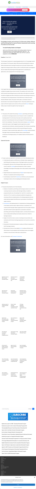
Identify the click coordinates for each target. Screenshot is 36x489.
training (13, 166)
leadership (18, 176)
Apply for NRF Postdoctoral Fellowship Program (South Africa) (15, 447)
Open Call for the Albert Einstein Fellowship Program (5, 291)
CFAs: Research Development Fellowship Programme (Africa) (14, 449)
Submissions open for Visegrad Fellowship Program (5, 305)
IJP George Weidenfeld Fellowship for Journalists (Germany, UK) (23, 306)
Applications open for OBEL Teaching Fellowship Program (5, 278)
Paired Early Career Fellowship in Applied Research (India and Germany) (17, 434)
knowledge (25, 130)
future (27, 103)
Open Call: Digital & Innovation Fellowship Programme (23, 346)
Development (7, 203)
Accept (18, 484)
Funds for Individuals (18, 3)
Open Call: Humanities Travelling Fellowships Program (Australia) (14, 360)
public (29, 122)
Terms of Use (2, 457)
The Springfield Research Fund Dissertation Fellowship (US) (14, 427)
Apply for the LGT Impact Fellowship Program (13, 346)
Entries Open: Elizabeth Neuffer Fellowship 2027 (13, 291)
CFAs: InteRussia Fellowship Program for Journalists (5, 373)
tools (21, 228)
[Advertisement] (18, 265)
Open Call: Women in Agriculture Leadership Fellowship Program (15, 444)
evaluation (20, 113)
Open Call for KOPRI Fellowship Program (10, 453)
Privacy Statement (19, 487)
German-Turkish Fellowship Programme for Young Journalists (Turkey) (16, 438)
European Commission (17, 236)
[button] (34, 477)
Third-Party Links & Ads (3, 458)
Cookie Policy (15, 487)
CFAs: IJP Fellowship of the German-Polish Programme (5, 360)
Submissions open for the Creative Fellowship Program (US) (14, 425)
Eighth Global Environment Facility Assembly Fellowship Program (15, 442)
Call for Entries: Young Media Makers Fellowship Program (14, 332)
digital (22, 172)
